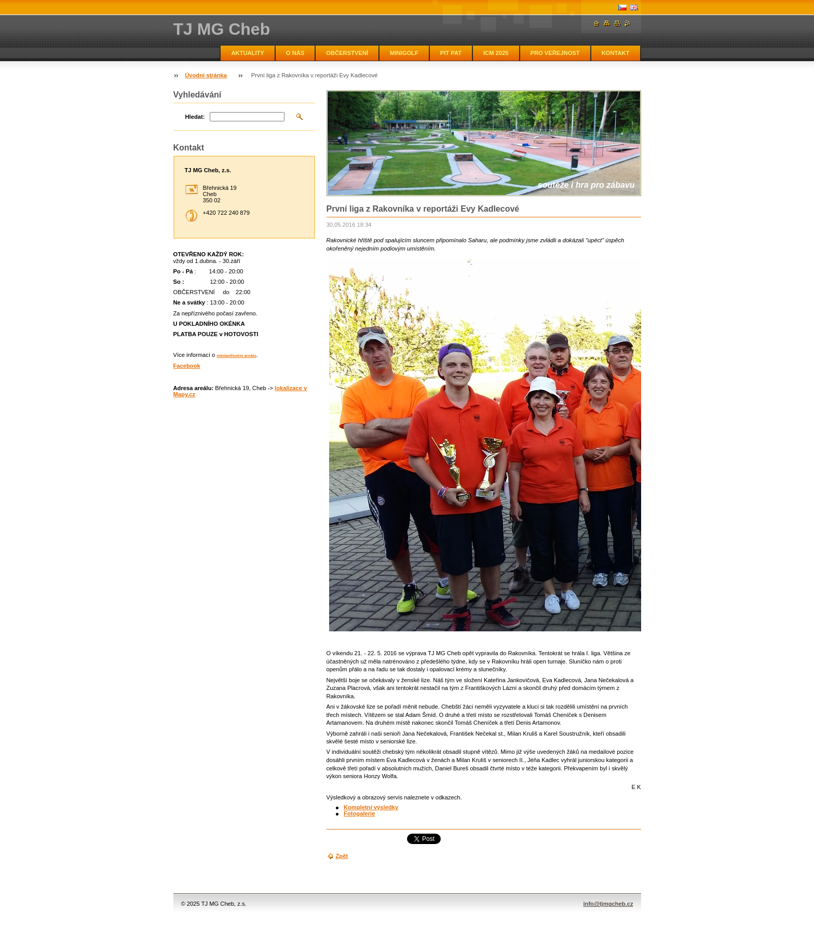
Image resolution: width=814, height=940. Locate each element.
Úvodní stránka (206, 75)
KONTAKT (616, 53)
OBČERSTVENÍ (347, 53)
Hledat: (195, 117)
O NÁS (295, 53)
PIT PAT (451, 53)
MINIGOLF (404, 53)
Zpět (342, 856)
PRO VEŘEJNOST (555, 53)
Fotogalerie (359, 813)
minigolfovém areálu (236, 355)
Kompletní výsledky (371, 807)
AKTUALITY (247, 53)
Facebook (186, 366)
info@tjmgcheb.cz (608, 904)
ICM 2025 (496, 53)
